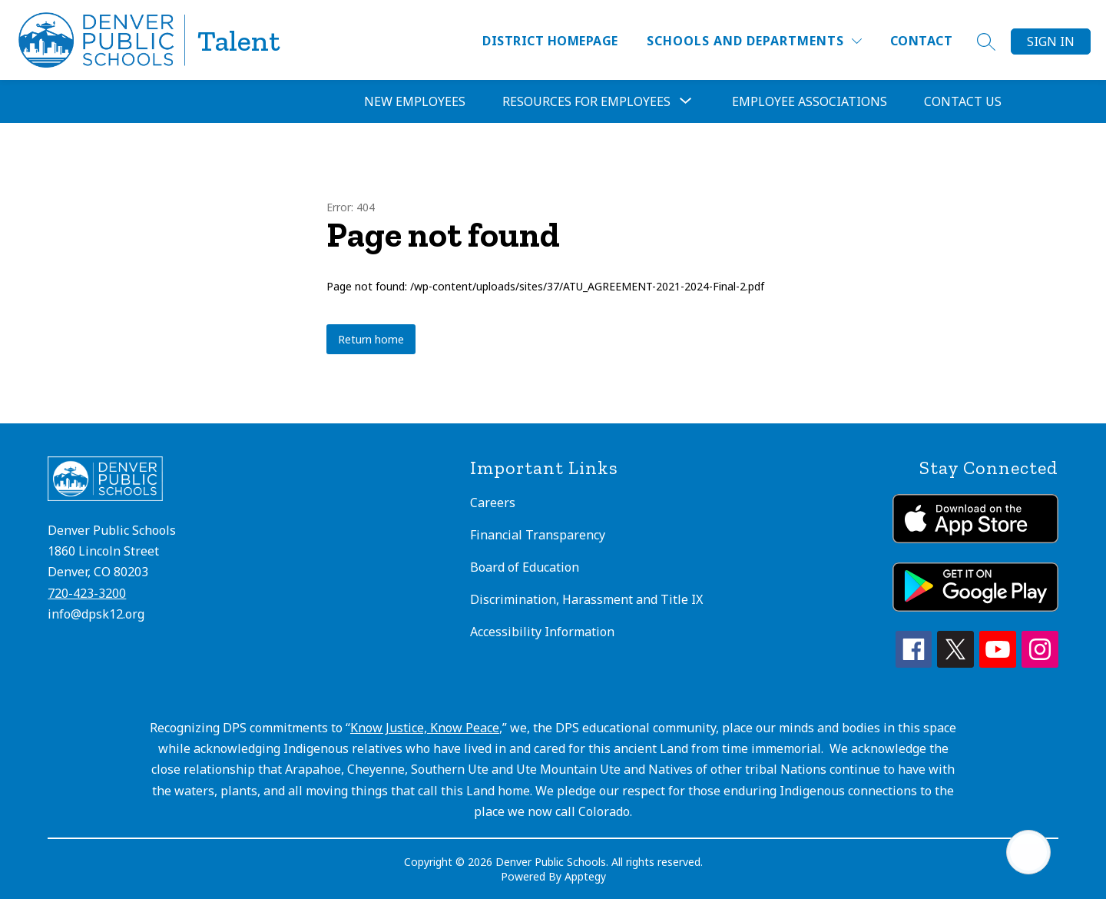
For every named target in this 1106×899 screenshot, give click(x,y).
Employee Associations (809, 101)
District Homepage (550, 40)
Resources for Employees (586, 101)
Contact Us (963, 101)
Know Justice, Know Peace (424, 727)
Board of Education (524, 567)
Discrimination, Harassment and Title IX (586, 599)
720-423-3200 (87, 593)
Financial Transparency (537, 534)
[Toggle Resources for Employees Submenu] (686, 101)
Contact (921, 40)
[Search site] (986, 41)
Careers (492, 502)
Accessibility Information (542, 631)
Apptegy (585, 876)
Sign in (1051, 41)
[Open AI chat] (1028, 852)
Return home (371, 339)
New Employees (414, 101)
